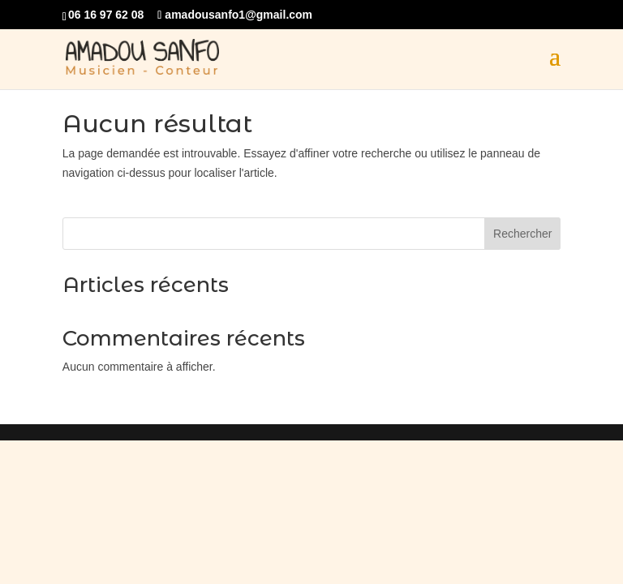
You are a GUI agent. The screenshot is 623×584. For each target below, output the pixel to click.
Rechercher (522, 233)
